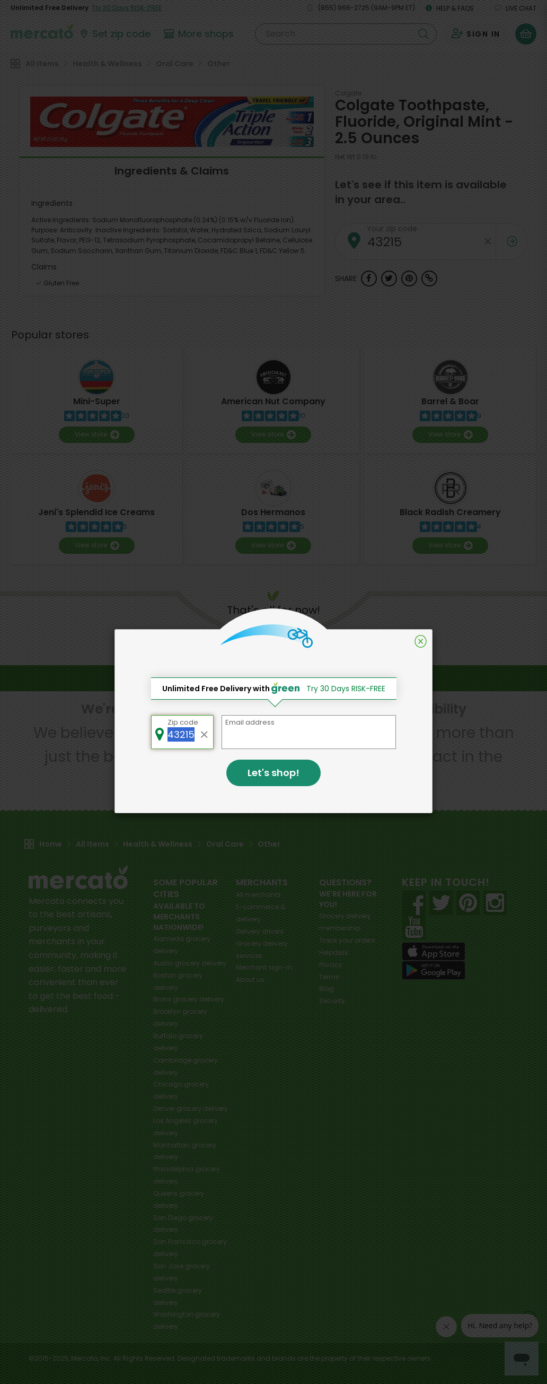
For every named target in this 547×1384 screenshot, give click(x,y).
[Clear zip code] (205, 732)
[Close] (420, 641)
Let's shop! (273, 772)
